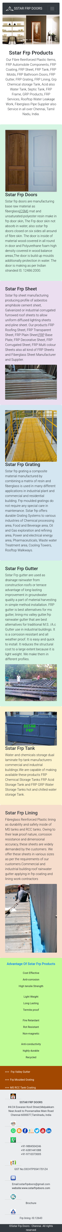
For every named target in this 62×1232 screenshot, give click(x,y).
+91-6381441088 (31, 1150)
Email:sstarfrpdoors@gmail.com (31, 1184)
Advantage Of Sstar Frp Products (31, 964)
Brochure (31, 1203)
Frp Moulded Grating (22, 1079)
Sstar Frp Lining (21, 813)
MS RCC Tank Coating (23, 1087)
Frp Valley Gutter (20, 1071)
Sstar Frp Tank (20, 748)
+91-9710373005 (31, 1154)
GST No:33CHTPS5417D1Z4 (31, 1169)
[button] (6, 29)
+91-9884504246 (31, 1146)
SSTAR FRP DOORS (23, 9)
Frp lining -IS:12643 (31, 1218)
